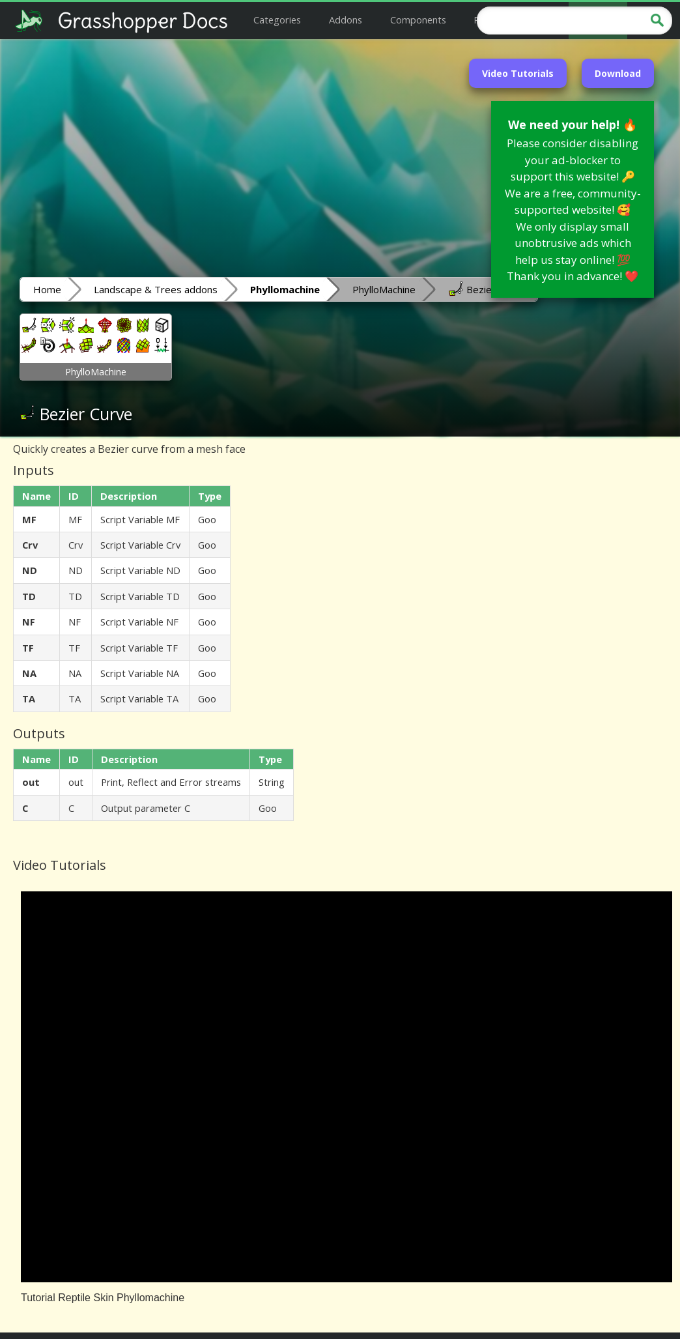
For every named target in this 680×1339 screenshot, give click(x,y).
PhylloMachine (384, 289)
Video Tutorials (518, 73)
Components (418, 19)
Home (47, 289)
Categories (277, 19)
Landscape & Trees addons (156, 289)
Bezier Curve (486, 288)
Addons (345, 19)
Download (618, 73)
